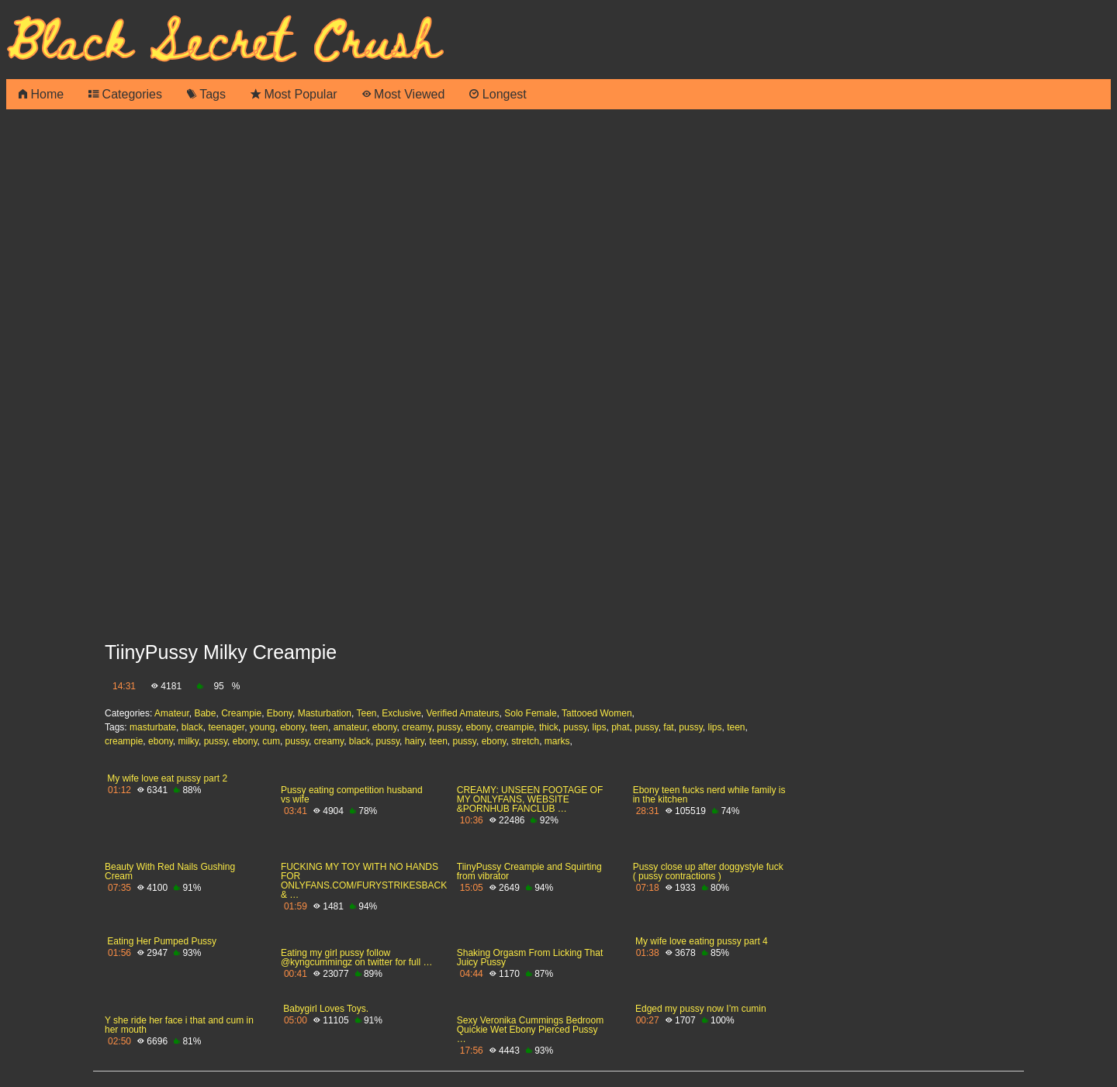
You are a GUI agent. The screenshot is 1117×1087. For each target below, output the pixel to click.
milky (188, 741)
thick (548, 727)
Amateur (171, 713)
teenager (226, 727)
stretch (525, 741)
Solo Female (530, 713)
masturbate (153, 727)
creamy (416, 727)
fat (668, 727)
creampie (515, 727)
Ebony (279, 713)
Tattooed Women (597, 713)
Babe (205, 713)
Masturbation (324, 713)
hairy (414, 741)
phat (620, 727)
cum (271, 741)
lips (599, 727)
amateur (350, 727)
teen (319, 727)
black (192, 727)
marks (557, 741)
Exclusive (401, 713)
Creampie (241, 713)
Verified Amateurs (463, 713)
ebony (292, 727)
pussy (448, 727)
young (262, 727)
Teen (366, 713)
